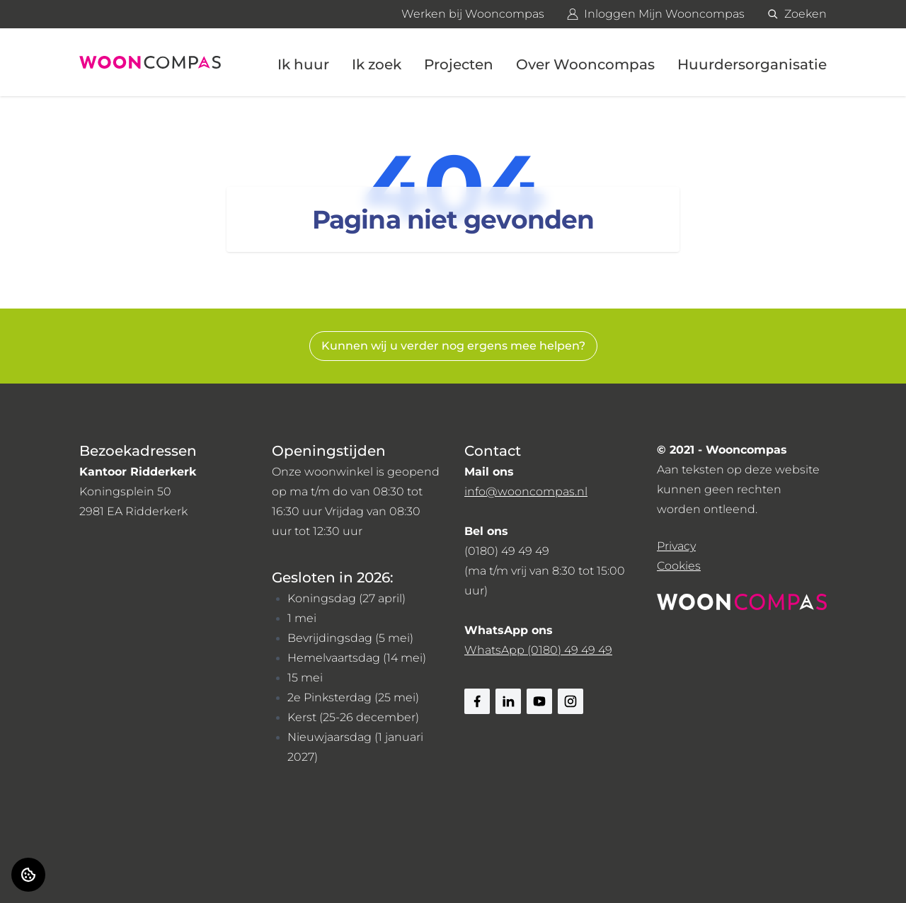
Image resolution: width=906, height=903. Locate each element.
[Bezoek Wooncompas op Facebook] (477, 701)
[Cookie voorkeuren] (28, 875)
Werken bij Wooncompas (472, 14)
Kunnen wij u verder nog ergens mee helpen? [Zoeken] (453, 345)
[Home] (150, 62)
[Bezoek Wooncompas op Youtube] (539, 701)
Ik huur (303, 64)
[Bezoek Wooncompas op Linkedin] (508, 701)
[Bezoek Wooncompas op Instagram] (570, 701)
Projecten (458, 64)
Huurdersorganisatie (752, 64)
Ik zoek (376, 64)
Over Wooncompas (585, 64)
